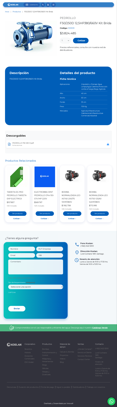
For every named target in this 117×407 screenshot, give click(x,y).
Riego (44, 365)
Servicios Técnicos (85, 356)
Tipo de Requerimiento (21, 293)
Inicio (7, 12)
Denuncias (11, 387)
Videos (62, 359)
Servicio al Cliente (85, 353)
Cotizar (81, 40)
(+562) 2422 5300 (102, 349)
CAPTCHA (12, 303)
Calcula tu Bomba (67, 352)
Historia (28, 353)
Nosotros (28, 349)
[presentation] (25, 309)
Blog (62, 362)
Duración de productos (29, 387)
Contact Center (84, 359)
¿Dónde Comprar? (85, 349)
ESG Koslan (29, 362)
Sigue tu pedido (63, 387)
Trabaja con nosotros (96, 387)
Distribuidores (79, 387)
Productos (17, 12)
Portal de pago (47, 387)
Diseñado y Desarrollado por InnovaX (58, 403)
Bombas (45, 349)
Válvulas (45, 368)
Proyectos (64, 355)
